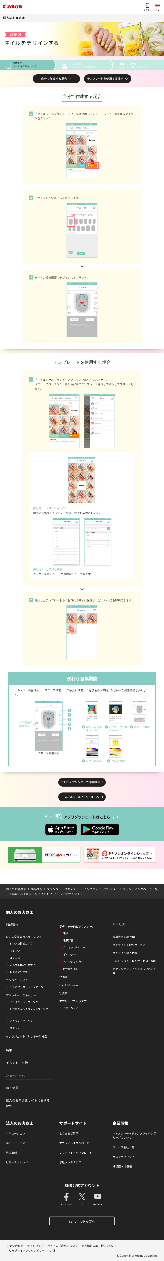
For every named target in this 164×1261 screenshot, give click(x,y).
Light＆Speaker (69, 985)
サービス (119, 924)
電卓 (65, 933)
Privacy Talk (70, 968)
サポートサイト (73, 1123)
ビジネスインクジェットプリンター (29, 1011)
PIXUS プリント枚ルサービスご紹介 (135, 961)
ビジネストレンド (17, 1162)
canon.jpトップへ (82, 1221)
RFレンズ (15, 950)
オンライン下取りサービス (129, 945)
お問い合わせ (15, 1246)
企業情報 (120, 1123)
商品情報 (37, 889)
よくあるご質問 (68, 1133)
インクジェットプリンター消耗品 (26, 1036)
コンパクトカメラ (17, 980)
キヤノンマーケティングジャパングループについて (134, 1135)
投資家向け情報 (122, 1166)
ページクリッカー (73, 961)
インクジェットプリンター (101, 889)
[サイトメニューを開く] (157, 7)
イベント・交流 (17, 1062)
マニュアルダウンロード (74, 1143)
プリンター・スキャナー (63, 889)
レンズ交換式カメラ (21, 943)
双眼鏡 (63, 977)
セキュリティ (70, 1008)
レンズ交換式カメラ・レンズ (24, 937)
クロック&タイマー (74, 947)
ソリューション (15, 1133)
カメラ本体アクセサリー (24, 965)
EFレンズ (15, 957)
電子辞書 (68, 940)
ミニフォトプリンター (22, 1021)
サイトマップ (35, 1246)
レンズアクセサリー (21, 972)
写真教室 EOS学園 (124, 937)
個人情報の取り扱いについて (99, 1246)
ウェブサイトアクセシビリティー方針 (32, 1251)
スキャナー (16, 1028)
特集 (9, 1050)
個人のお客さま (14, 17)
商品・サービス (15, 1143)
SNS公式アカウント (82, 1185)
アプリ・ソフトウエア (73, 1001)
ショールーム (15, 1075)
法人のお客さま (19, 1123)
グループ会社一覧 (123, 1147)
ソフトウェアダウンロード (75, 1153)
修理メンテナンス (70, 1162)
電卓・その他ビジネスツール (77, 926)
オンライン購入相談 (125, 953)
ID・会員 (12, 1087)
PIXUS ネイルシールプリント (29, 894)
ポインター (69, 954)
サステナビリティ (123, 1157)
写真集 (63, 993)
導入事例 (11, 1153)
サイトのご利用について (62, 1246)
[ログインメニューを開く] (147, 7)
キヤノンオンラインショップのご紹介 (134, 971)
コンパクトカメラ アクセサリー (28, 987)
